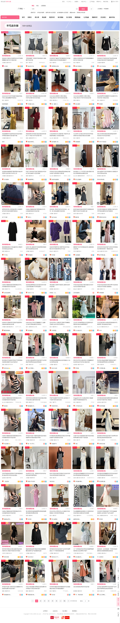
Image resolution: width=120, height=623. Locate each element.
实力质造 (69, 17)
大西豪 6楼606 (101, 62)
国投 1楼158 (100, 364)
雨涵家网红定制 (32, 179)
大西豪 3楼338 (77, 326)
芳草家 (77, 368)
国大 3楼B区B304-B (102, 515)
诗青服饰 (101, 292)
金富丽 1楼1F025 (101, 402)
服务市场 (112, 17)
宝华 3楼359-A (77, 251)
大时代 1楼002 (101, 440)
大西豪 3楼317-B (54, 440)
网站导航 (106, 1)
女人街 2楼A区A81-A (7, 402)
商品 (33, 5)
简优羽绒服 (102, 406)
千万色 (6, 255)
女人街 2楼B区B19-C (55, 176)
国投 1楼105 (29, 100)
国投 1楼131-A (30, 213)
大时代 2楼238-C (6, 515)
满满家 (101, 104)
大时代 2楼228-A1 (7, 553)
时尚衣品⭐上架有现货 (8, 368)
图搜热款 (77, 17)
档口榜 (37, 17)
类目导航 (4, 17)
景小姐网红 (55, 519)
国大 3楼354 (76, 138)
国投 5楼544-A (6, 251)
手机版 (92, 1)
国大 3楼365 (5, 440)
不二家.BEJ (100, 557)
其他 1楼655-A (77, 515)
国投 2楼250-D (6, 591)
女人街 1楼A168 (54, 138)
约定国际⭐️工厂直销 (8, 443)
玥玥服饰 (30, 330)
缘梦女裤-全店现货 (51, 12)
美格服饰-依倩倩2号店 (8, 594)
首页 (63, 1)
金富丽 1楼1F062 (6, 477)
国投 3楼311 (76, 100)
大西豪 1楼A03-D (6, 62)
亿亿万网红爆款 (32, 368)
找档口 (30, 17)
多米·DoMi (54, 368)
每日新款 (60, 17)
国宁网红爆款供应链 (103, 255)
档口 (37, 5)
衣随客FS (54, 443)
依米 (3, 141)
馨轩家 (77, 217)
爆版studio (72, 12)
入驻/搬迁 (99, 8)
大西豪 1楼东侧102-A (7, 176)
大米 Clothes (102, 66)
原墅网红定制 (55, 66)
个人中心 (70, 1)
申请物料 (106, 8)
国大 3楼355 (5, 100)
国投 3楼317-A (101, 289)
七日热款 (86, 17)
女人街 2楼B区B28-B (78, 176)
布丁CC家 (4, 217)
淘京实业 (52, 481)
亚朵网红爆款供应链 (103, 481)
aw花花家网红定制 (8, 292)
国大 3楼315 (53, 515)
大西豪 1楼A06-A (101, 553)
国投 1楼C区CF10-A (7, 364)
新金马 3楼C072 (54, 251)
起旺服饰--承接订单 (56, 141)
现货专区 (52, 17)
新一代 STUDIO (32, 443)
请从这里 (6, 1)
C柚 (76, 443)
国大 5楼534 (76, 62)
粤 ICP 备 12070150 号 (49, 614)
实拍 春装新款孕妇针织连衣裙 (81, 586)
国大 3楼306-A (77, 402)
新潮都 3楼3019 (77, 591)
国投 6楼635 (100, 138)
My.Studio (54, 217)
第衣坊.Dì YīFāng (56, 557)
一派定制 (6, 481)
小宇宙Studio (78, 406)
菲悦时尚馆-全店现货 (56, 406)
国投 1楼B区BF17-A (31, 138)
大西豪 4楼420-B (30, 440)
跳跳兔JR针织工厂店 (8, 519)
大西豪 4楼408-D (30, 477)
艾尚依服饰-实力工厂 (77, 292)
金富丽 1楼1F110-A (78, 364)
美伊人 (29, 217)
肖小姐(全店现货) (79, 330)
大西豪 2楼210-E (54, 553)
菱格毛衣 (33, 12)
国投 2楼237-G (6, 289)
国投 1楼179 (76, 440)
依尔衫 (53, 594)
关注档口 (103, 17)
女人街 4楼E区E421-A (103, 326)
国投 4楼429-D (30, 591)
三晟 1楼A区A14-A (78, 553)
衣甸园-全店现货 (32, 104)
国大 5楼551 (53, 62)
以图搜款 (43, 5)
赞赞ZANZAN (102, 217)
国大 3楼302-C (101, 100)
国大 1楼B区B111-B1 (31, 326)
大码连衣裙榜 (40, 12)
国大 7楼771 (53, 402)
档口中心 (84, 1)
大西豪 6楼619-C (6, 138)
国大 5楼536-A (53, 326)
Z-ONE (6, 66)
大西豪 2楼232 (30, 251)
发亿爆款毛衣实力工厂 (79, 557)
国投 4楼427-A (30, 402)
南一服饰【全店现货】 (56, 104)
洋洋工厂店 (31, 292)
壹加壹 (6, 406)
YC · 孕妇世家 (79, 594)
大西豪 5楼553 (30, 289)
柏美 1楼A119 (29, 364)
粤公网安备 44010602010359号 (65, 614)
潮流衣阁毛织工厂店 (32, 141)
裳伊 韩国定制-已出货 (79, 66)
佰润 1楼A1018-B (78, 213)
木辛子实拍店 (102, 141)
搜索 (83, 9)
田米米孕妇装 (100, 179)
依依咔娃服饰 (55, 179)
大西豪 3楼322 (53, 364)
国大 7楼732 (29, 62)
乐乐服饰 (6, 179)
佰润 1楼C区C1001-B (79, 477)
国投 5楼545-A (30, 176)
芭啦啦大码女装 (81, 12)
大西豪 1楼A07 (54, 213)
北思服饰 (77, 255)
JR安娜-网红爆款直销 (79, 481)
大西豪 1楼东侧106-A (7, 326)
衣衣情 (29, 519)
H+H (100, 330)
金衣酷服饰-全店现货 (62, 12)
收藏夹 (77, 1)
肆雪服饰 (30, 255)
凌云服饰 (77, 104)
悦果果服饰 (5, 104)
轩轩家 (53, 255)
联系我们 (74, 611)
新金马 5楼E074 (77, 289)
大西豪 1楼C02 (101, 477)
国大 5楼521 (53, 591)
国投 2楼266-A (53, 100)
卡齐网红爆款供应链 (103, 368)
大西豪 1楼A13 (6, 213)
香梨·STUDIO (31, 481)
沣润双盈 (54, 330)
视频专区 (95, 17)
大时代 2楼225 (101, 213)
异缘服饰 (77, 141)
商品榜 (44, 17)
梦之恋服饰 (78, 179)
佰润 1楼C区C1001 (102, 251)
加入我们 (64, 611)
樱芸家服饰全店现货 (8, 330)
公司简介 (45, 611)
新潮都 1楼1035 (101, 176)
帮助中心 (99, 1)
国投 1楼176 (53, 477)
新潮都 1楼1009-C (54, 289)
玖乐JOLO (30, 557)
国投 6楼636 (29, 515)
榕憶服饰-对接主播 (32, 406)
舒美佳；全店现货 (54, 292)
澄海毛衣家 (102, 443)
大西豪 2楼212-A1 (31, 553)
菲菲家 (101, 519)
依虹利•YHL (31, 66)
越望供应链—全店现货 (77, 519)
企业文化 (55, 611)
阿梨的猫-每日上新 (32, 594)
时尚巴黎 (6, 557)
